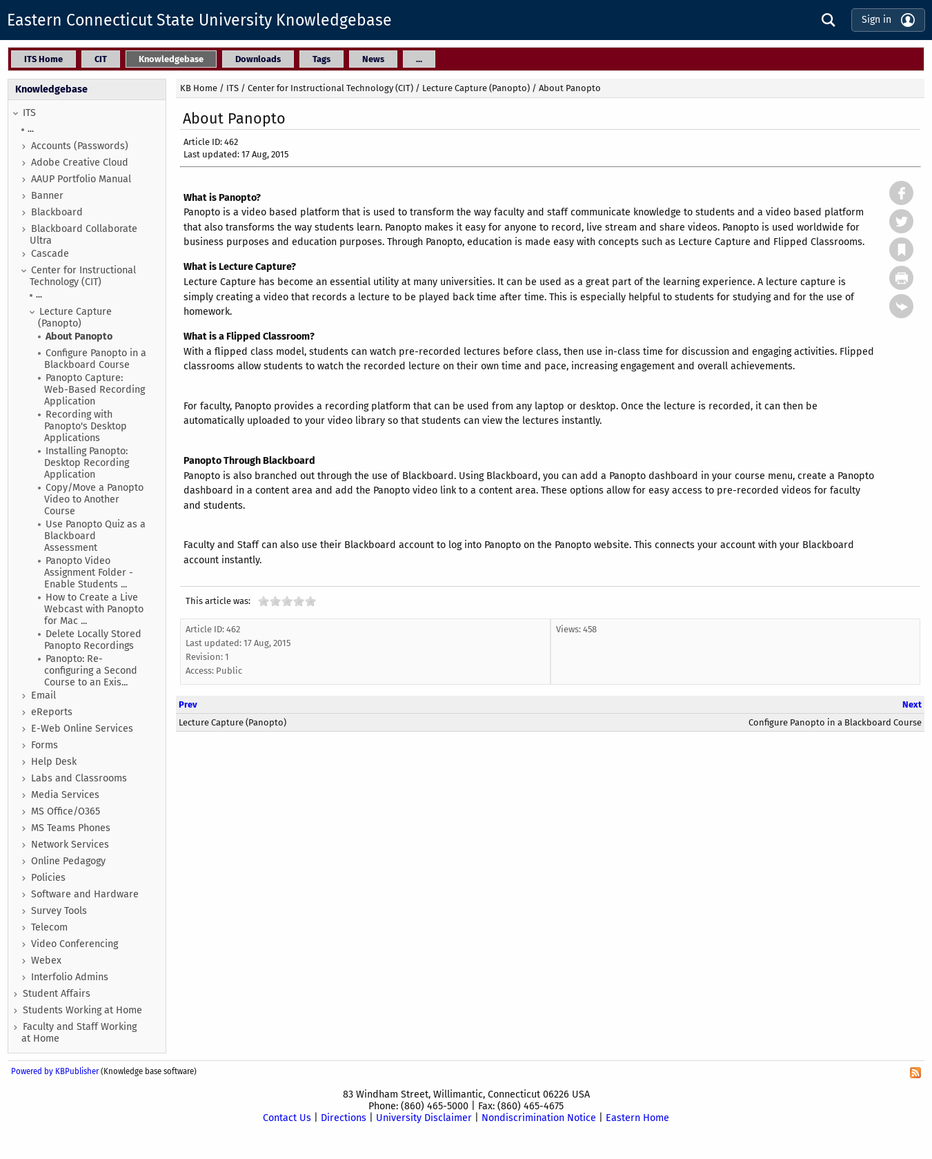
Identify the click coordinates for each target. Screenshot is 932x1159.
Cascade (50, 254)
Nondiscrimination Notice (539, 1118)
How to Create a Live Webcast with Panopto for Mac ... (93, 609)
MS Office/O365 (65, 811)
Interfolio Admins (69, 977)
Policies (48, 878)
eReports (51, 712)
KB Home (198, 88)
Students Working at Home (82, 1010)
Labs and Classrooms (79, 778)
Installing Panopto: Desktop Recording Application (86, 462)
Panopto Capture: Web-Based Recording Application (94, 389)
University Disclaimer (424, 1118)
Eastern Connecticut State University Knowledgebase (199, 20)
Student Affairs (56, 994)
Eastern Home (637, 1118)
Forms (44, 745)
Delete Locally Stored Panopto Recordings (92, 640)
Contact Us (287, 1118)
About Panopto (79, 336)
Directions (343, 1118)
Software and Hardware (85, 894)
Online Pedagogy (68, 861)
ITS (29, 113)
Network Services (70, 844)
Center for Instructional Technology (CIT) (83, 276)
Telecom (49, 927)
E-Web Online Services (82, 728)
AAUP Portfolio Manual (81, 179)
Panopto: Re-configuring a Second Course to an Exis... (90, 670)
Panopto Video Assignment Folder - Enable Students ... (88, 572)
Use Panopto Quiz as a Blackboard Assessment (95, 536)
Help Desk (54, 762)
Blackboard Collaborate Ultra (83, 234)
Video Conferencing (74, 944)
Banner (47, 196)
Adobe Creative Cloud (79, 162)
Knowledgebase (51, 89)
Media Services (65, 795)
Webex (46, 960)
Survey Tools (59, 911)
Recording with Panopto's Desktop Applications (85, 426)
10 (310, 601)
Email (43, 695)
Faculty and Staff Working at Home (79, 1032)
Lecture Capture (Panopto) (75, 317)
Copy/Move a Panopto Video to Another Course (93, 499)
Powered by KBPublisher (55, 1071)
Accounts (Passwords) (79, 146)
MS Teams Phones (70, 828)
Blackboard (57, 212)
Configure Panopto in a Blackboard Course (95, 359)
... (31, 129)
